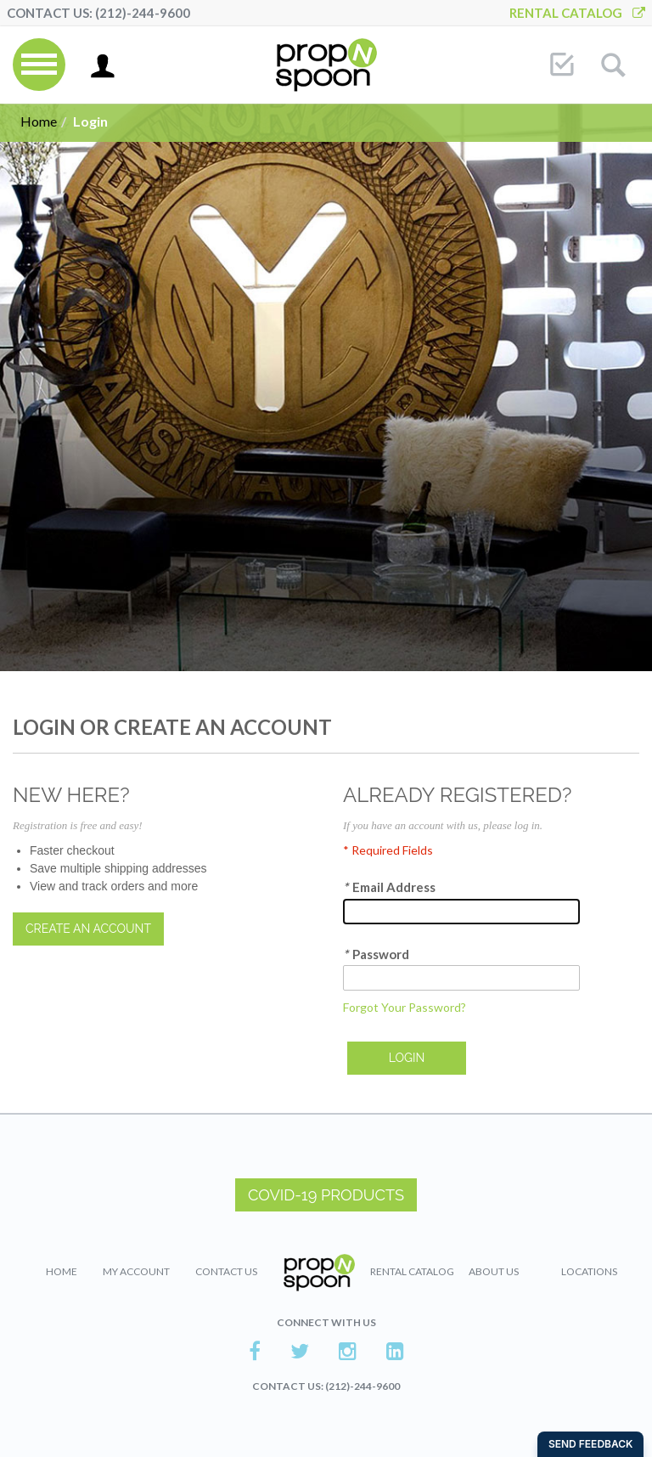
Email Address (389, 887)
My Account (136, 1271)
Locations (589, 1271)
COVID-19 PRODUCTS (326, 1195)
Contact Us (226, 1271)
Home (38, 121)
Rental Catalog (577, 12)
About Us (494, 1271)
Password (376, 954)
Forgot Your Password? (404, 1007)
